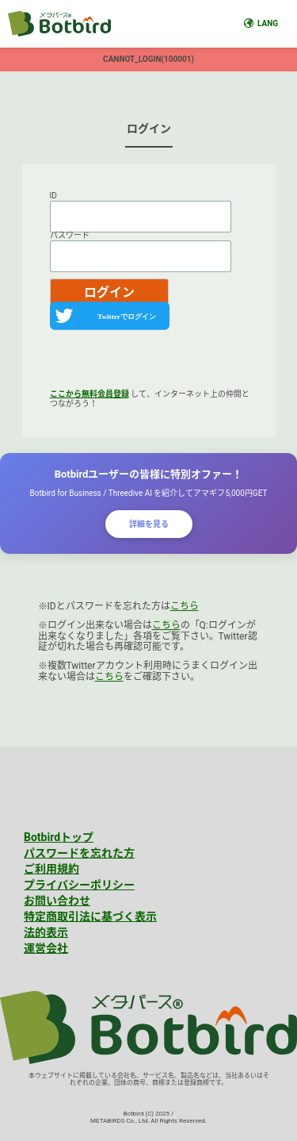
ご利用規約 (51, 868)
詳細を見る (149, 524)
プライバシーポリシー (79, 884)
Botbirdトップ (58, 837)
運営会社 (46, 948)
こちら (184, 606)
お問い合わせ (57, 900)
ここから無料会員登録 (89, 394)
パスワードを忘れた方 (79, 853)
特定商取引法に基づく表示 (90, 916)
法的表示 (46, 932)
